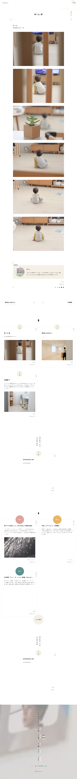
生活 (71, 18)
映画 (34, 611)
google (52, 490)
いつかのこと (5, 2)
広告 (53, 488)
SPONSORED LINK (28, 459)
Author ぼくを (32, 364)
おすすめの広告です (27, 463)
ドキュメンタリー (31, 559)
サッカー (71, 559)
